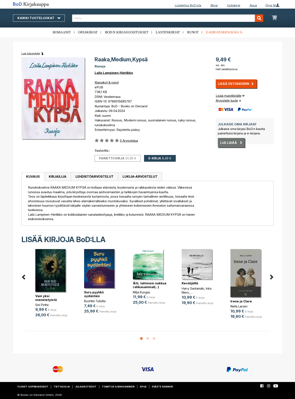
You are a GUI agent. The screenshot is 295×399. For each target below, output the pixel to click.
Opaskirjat (88, 32)
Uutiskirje (233, 5)
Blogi (214, 5)
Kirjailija (57, 176)
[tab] (32, 176)
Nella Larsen (238, 306)
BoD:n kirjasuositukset (126, 32)
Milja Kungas (141, 292)
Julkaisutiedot (86, 386)
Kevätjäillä (190, 283)
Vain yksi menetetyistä (46, 298)
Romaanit (62, 32)
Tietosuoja (62, 386)
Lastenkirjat (168, 32)
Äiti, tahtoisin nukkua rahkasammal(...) (149, 285)
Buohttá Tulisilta (95, 301)
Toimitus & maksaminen (118, 386)
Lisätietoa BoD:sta (188, 5)
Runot (193, 32)
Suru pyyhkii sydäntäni (94, 294)
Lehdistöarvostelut (94, 176)
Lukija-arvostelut (140, 176)
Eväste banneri (162, 386)
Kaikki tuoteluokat (38, 18)
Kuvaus (33, 176)
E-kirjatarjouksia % (224, 32)
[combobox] (167, 18)
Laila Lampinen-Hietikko (114, 73)
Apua (253, 5)
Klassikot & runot (107, 82)
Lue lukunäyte (30, 53)
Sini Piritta (42, 305)
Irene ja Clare (241, 301)
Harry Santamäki (193, 288)
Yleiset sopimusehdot (32, 386)
